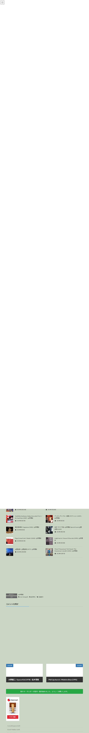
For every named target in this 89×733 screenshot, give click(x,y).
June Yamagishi (24, 608)
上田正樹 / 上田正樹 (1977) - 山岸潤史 (26, 561)
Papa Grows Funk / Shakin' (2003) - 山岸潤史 (28, 550)
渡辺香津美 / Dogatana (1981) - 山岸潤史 (27, 539)
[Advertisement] (44, 588)
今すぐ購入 (12, 729)
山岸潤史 (21, 606)
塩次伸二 (33, 608)
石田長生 (40, 608)
